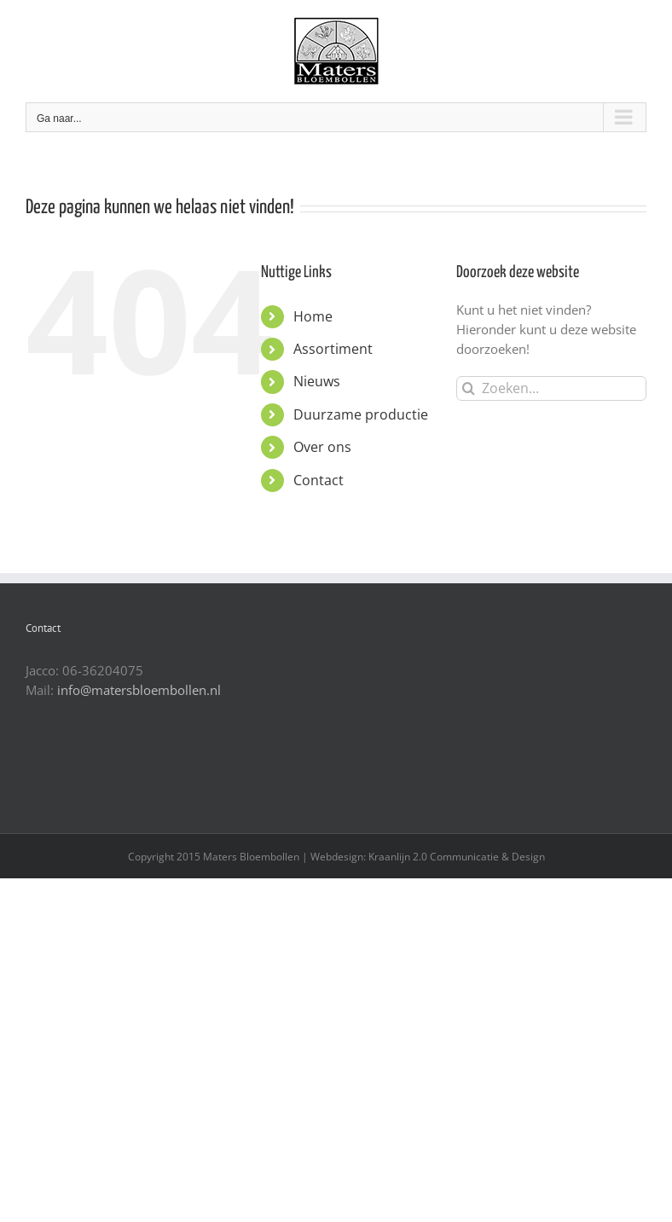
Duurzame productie (360, 414)
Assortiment (333, 348)
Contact (318, 480)
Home (313, 316)
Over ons (322, 446)
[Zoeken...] (551, 388)
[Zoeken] (468, 388)
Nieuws (316, 381)
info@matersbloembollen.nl (139, 689)
